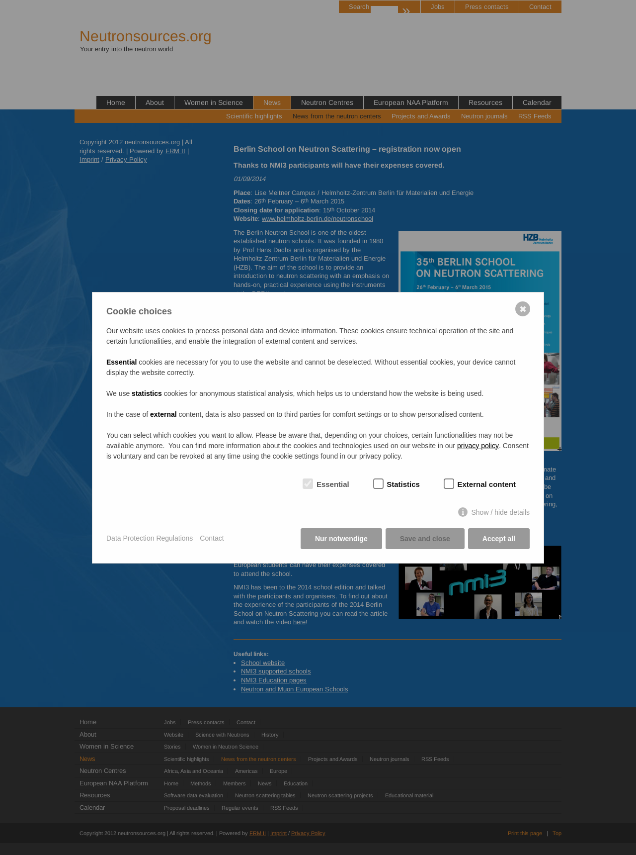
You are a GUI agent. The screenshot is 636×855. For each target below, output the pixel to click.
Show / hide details (500, 512)
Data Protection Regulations (149, 538)
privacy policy (478, 446)
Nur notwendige (341, 539)
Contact (212, 538)
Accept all (498, 539)
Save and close (425, 539)
